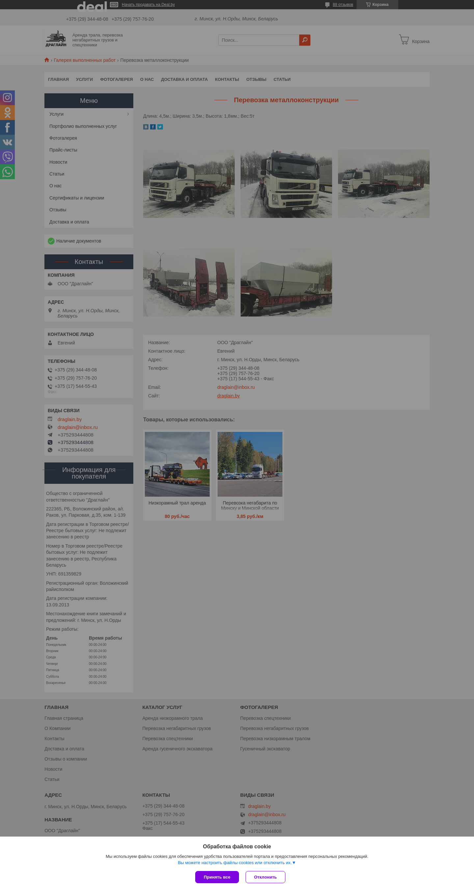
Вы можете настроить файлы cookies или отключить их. (235, 862)
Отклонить (265, 877)
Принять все (217, 877)
